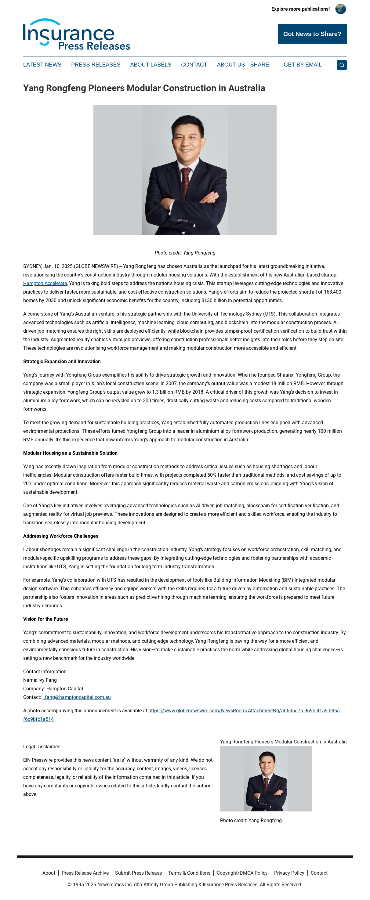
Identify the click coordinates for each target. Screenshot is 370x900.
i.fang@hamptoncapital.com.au (76, 697)
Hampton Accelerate (45, 283)
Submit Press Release (138, 873)
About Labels (150, 65)
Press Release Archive (85, 873)
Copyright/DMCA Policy (242, 873)
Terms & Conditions (189, 873)
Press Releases (95, 65)
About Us (231, 65)
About (48, 873)
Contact (194, 65)
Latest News (42, 65)
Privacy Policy (289, 873)
